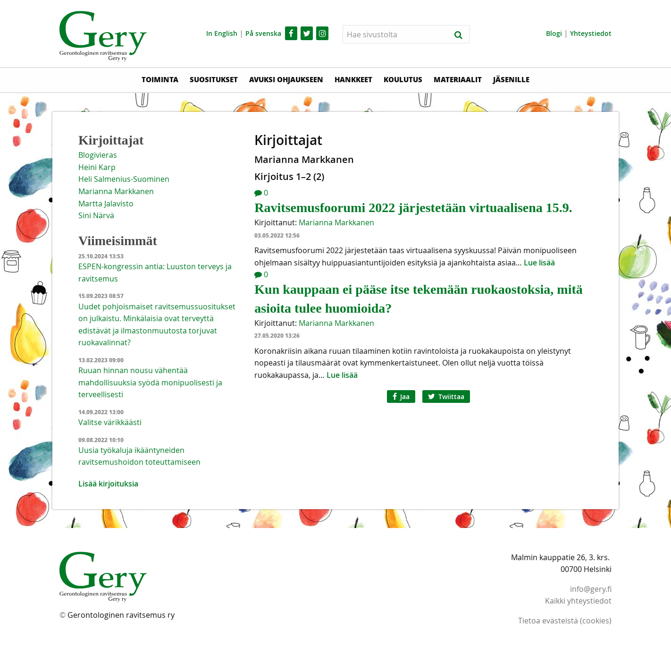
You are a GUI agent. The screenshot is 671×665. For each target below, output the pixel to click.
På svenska (263, 33)
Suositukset (214, 79)
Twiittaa (446, 396)
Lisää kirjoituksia (108, 483)
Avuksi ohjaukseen (286, 79)
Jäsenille (511, 79)
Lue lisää (539, 262)
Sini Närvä (96, 215)
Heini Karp (97, 167)
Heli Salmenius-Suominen (123, 179)
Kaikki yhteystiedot (578, 601)
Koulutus (403, 79)
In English (221, 33)
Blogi (554, 33)
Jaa (401, 396)
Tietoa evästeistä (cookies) (565, 620)
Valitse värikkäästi (110, 422)
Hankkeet (353, 79)
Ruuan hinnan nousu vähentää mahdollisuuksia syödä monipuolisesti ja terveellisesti (150, 382)
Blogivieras (97, 155)
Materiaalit (458, 79)
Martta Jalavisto (106, 203)
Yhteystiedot (591, 33)
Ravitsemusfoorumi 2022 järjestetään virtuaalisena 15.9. (413, 207)
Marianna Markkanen (336, 222)
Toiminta (160, 79)
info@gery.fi (591, 589)
